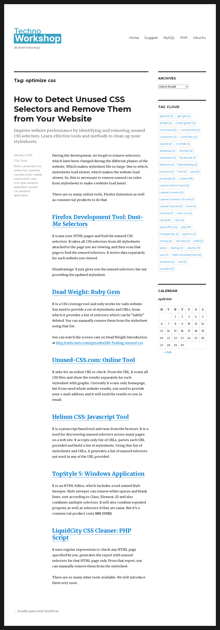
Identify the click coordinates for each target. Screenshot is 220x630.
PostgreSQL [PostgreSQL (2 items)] (169, 234)
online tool (20, 170)
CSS (16, 160)
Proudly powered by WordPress (38, 611)
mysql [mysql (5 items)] (165, 220)
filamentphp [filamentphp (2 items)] (187, 164)
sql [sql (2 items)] (163, 247)
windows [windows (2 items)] (167, 261)
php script (25, 174)
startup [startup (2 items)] (177, 247)
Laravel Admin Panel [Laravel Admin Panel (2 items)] (174, 185)
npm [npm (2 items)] (179, 220)
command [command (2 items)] (168, 129)
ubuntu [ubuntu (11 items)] (193, 247)
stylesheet (20, 187)
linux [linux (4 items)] (191, 206)
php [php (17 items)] (186, 227)
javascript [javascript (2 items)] (167, 178)
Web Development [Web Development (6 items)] (186, 254)
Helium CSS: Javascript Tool (90, 416)
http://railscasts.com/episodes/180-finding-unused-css (99, 343)
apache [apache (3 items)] (166, 116)
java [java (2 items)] (195, 171)
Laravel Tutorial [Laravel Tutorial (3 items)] (171, 206)
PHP (184, 38)
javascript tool (32, 166)
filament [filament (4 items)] (167, 164)
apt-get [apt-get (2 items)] (184, 116)
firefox (18, 166)
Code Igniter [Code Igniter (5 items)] (185, 122)
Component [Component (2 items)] (190, 129)
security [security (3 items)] (183, 240)
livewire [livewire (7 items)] (166, 213)
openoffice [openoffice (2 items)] (169, 227)
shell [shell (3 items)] (198, 240)
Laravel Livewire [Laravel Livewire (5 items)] (171, 192)
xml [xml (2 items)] (182, 261)
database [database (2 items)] (167, 150)
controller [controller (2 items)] (188, 136)
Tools (24, 160)
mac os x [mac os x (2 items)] (184, 213)
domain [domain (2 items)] (186, 150)
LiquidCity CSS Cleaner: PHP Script (91, 534)
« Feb (167, 352)
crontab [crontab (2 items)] (183, 143)
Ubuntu (199, 38)
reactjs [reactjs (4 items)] (166, 240)
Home (134, 38)
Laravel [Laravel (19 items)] (186, 178)
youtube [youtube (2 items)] (167, 268)
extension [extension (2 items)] (168, 157)
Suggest (151, 38)
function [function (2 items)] (167, 171)
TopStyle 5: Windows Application (98, 473)
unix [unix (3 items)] (164, 254)
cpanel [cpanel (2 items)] (166, 143)
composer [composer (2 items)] (168, 136)
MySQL (169, 38)
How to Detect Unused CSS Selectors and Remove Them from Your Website (72, 109)
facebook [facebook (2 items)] (188, 157)
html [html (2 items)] (182, 171)
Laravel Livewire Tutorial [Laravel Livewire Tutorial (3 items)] (177, 199)
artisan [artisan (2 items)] (166, 122)
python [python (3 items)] (189, 234)
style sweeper (29, 182)
